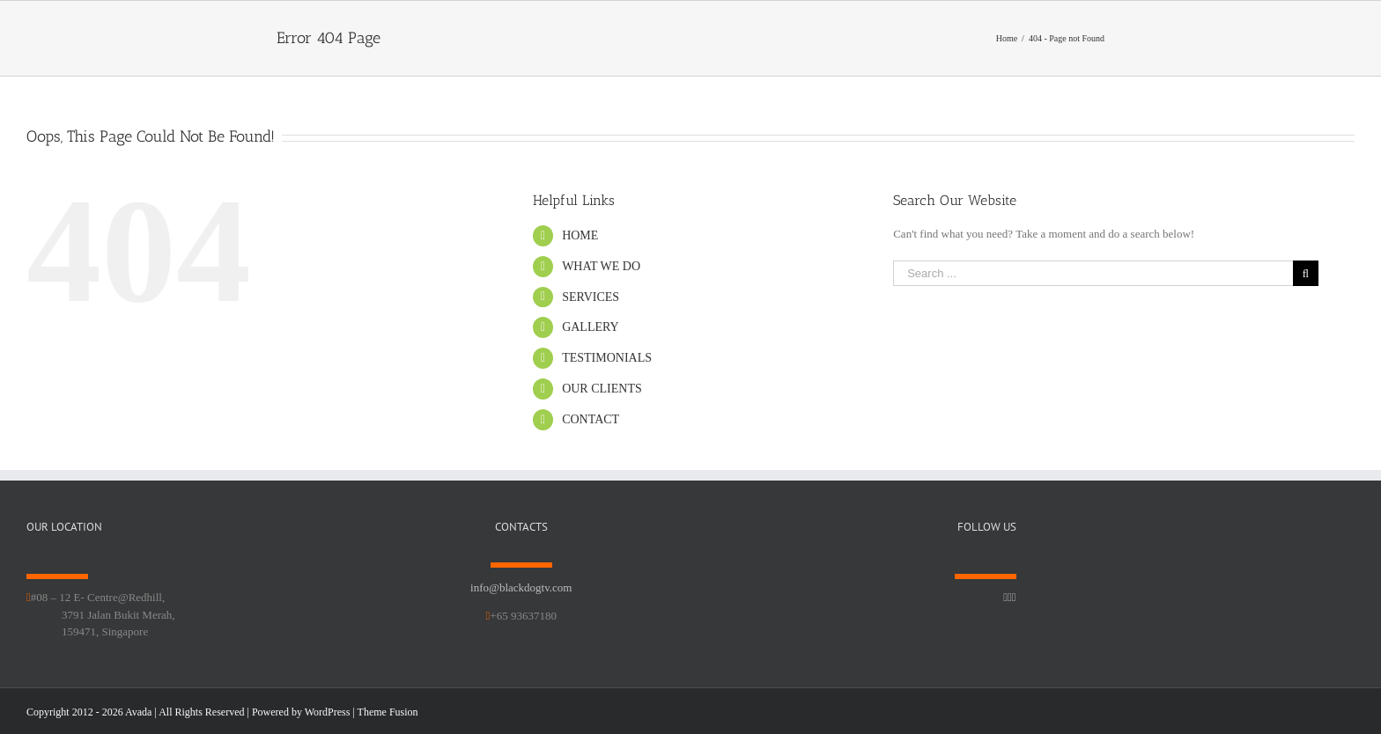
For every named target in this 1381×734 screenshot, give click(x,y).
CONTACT (590, 419)
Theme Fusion (388, 712)
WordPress (328, 712)
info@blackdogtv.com (521, 587)
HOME (580, 235)
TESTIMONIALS (607, 357)
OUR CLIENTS (602, 388)
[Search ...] (1093, 273)
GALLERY (590, 327)
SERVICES (590, 297)
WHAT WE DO (601, 266)
